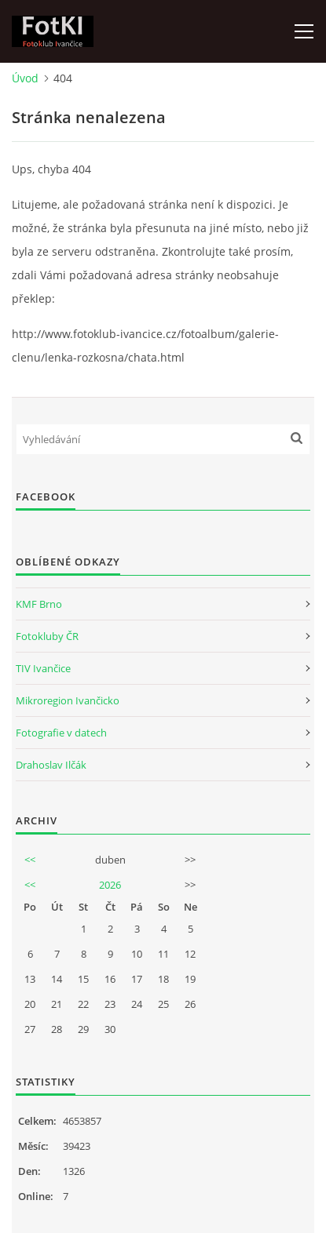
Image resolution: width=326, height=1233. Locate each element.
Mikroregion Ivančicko (67, 700)
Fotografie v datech (61, 733)
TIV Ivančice (43, 668)
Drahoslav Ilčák (51, 765)
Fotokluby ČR (47, 636)
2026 (110, 885)
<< (29, 860)
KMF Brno (39, 604)
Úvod (25, 78)
